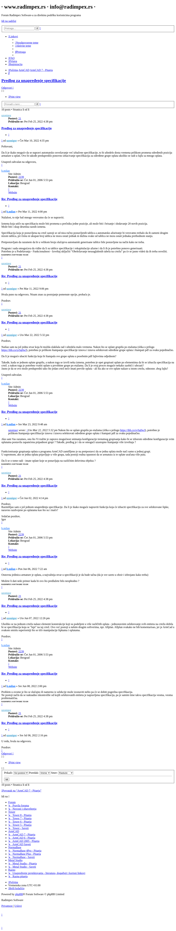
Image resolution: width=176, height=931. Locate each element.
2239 (21, 176)
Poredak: (39, 772)
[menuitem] (26, 42)
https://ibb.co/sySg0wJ (13, 350)
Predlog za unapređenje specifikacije (33, 80)
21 (19, 118)
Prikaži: (16, 772)
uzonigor (6, 115)
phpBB (19, 894)
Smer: (62, 772)
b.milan (5, 170)
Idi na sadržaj (8, 21)
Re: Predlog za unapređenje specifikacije (29, 199)
